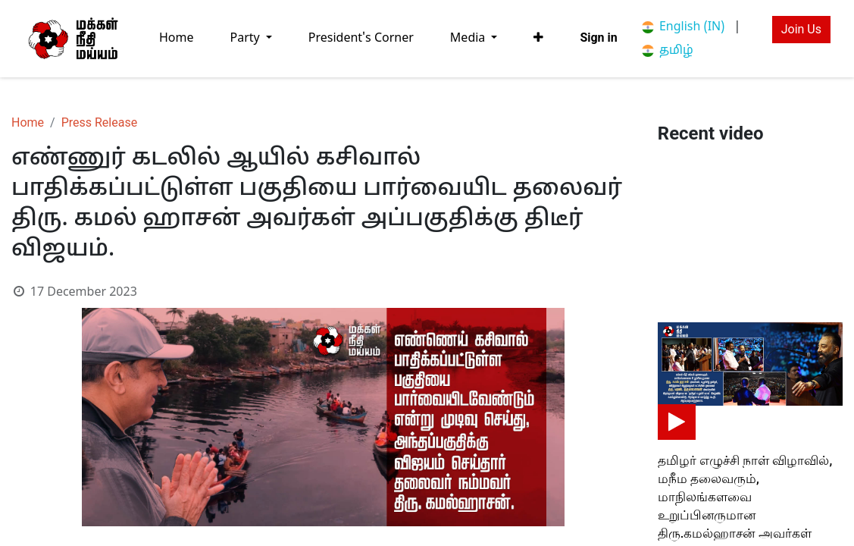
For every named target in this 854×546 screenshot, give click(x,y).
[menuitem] (176, 38)
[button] (538, 38)
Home (27, 122)
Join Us (801, 29)
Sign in (598, 37)
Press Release (99, 122)
